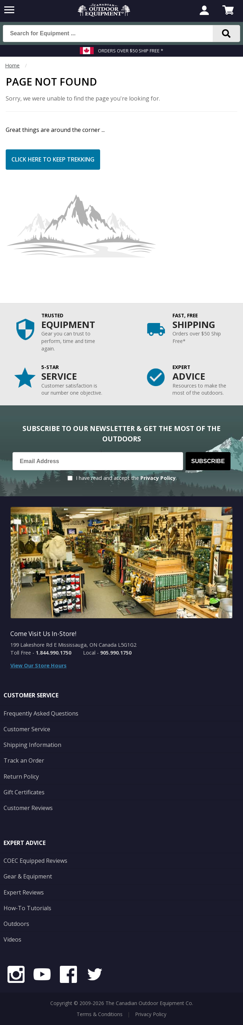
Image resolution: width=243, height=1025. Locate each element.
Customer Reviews (28, 808)
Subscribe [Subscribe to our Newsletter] (208, 461)
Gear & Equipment (28, 876)
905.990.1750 (115, 652)
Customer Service (27, 729)
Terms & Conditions (100, 1014)
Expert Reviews (24, 892)
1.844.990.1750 (53, 652)
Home (12, 65)
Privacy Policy (158, 478)
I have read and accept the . (126, 478)
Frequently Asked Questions (41, 713)
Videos (12, 939)
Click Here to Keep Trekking (52, 159)
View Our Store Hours (38, 665)
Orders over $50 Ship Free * (130, 50)
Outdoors (16, 924)
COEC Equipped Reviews (35, 861)
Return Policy (21, 776)
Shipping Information (32, 745)
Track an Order (24, 760)
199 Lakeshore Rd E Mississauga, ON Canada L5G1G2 (73, 644)
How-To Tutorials (27, 908)
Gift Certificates (24, 792)
